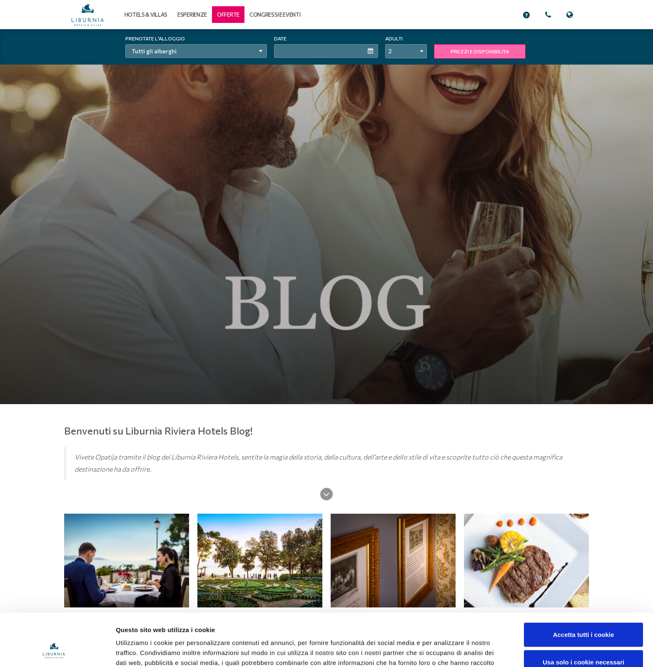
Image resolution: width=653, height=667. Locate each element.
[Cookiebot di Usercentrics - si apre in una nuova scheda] (53, 651)
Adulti (394, 38)
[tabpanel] (326, 216)
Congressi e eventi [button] (275, 14)
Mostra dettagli (440, 650)
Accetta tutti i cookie (583, 585)
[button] (228, 14)
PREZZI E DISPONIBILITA (480, 51)
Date (280, 38)
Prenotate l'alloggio (155, 38)
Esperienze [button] (192, 14)
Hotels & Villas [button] (146, 14)
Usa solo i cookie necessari (583, 612)
